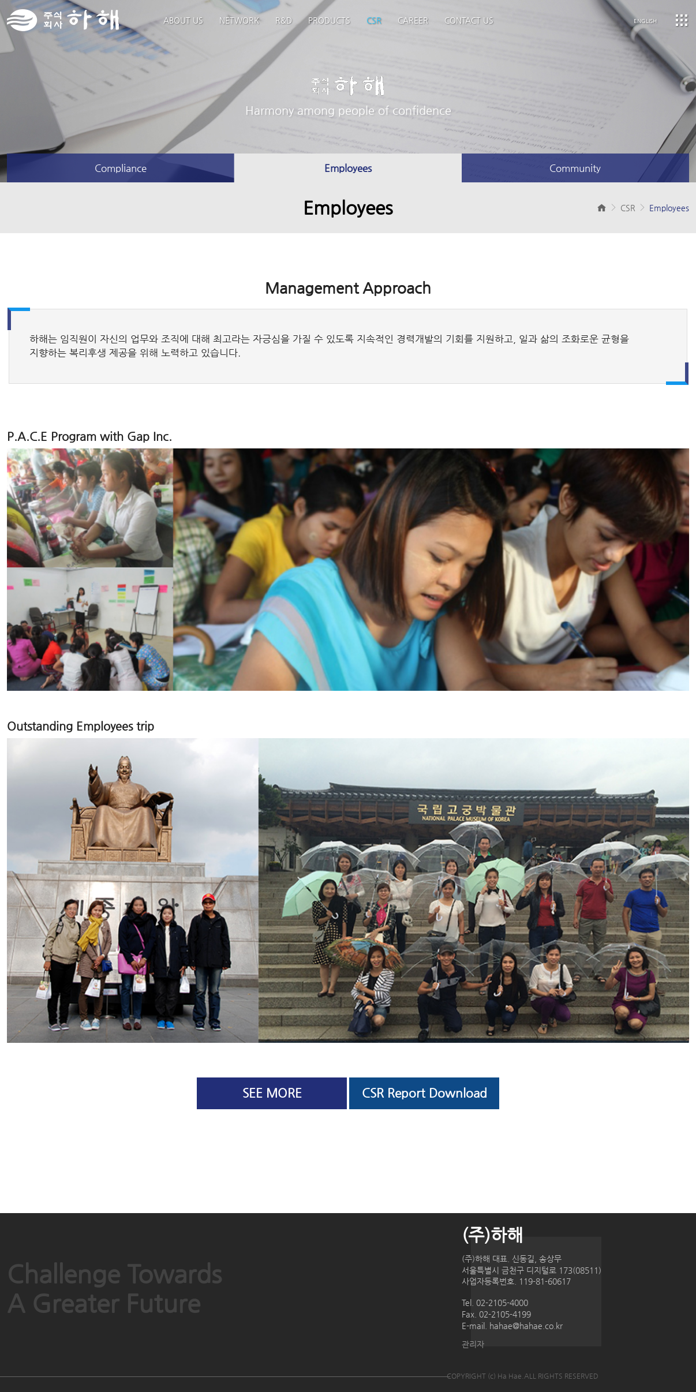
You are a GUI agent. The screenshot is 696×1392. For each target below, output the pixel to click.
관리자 (473, 1344)
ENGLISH (645, 21)
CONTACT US (468, 20)
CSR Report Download (424, 1093)
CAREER (413, 20)
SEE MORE (272, 1093)
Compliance (121, 168)
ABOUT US (183, 20)
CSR (373, 20)
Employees (348, 168)
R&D (283, 20)
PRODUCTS (329, 20)
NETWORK (239, 20)
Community (575, 168)
